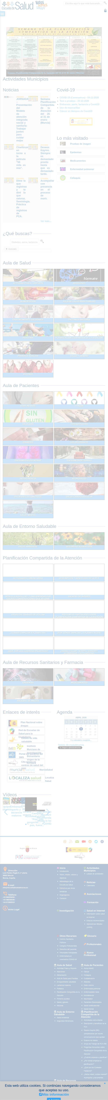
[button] (105, 1083)
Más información (54, 1094)
